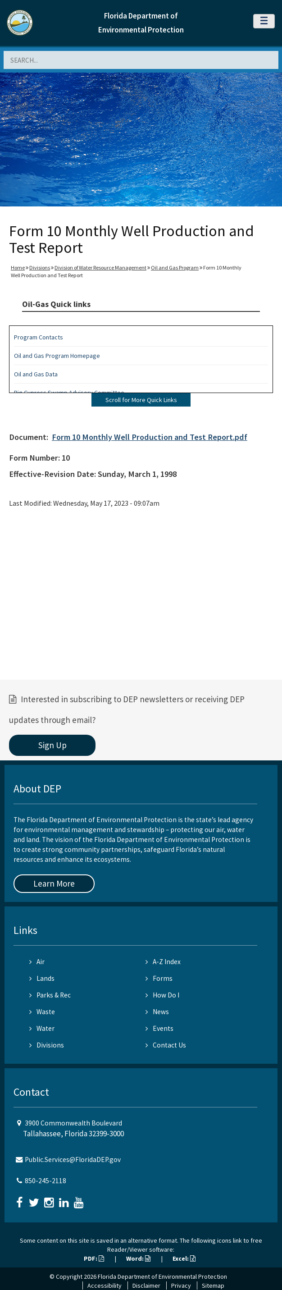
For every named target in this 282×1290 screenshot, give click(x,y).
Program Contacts (38, 337)
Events (159, 1028)
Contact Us (166, 1045)
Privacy (181, 1285)
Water (42, 1028)
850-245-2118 (45, 1180)
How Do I (162, 995)
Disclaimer (146, 1285)
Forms (159, 978)
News (157, 1011)
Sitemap (213, 1285)
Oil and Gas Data (36, 374)
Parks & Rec (50, 995)
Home (18, 267)
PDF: (94, 1258)
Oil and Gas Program (175, 267)
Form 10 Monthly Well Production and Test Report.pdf (149, 437)
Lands (42, 978)
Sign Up (52, 745)
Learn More (54, 883)
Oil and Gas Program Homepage (57, 356)
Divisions (39, 267)
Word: (138, 1258)
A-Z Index (163, 961)
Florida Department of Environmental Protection (162, 1276)
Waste (42, 1011)
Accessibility (104, 1285)
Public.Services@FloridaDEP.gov (73, 1159)
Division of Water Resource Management (100, 267)
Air (37, 961)
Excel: (184, 1258)
